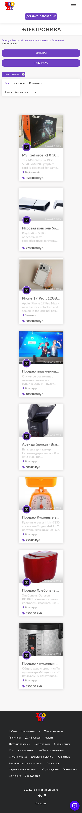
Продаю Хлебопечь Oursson (41, 596)
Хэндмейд (53, 763)
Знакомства (70, 769)
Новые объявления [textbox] (16, 92)
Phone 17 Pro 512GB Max (41, 304)
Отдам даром (50, 769)
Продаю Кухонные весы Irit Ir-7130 (41, 523)
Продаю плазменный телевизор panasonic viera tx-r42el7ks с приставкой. (41, 377)
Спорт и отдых (18, 756)
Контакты (41, 803)
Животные (63, 756)
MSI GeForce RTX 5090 (41, 161)
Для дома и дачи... (42, 756)
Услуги (49, 737)
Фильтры (41, 53)
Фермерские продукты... (23, 769)
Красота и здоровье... (22, 750)
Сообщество (32, 775)
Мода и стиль (62, 744)
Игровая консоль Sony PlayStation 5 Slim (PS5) (41, 234)
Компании (35, 83)
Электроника (14, 74)
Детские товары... (19, 744)
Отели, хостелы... (54, 731)
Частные (19, 83)
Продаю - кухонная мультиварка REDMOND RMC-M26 (41, 669)
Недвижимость (30, 731)
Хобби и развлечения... (52, 750)
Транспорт (15, 737)
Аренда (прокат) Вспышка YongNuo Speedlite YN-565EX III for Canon (41, 450)
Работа (13, 731)
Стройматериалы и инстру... (26, 763)
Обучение (15, 775)
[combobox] (21, 92)
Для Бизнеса (33, 737)
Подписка (41, 63)
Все (7, 83)
